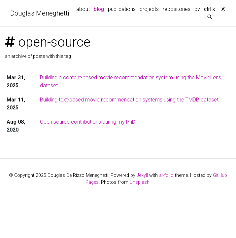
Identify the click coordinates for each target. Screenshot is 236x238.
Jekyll (142, 175)
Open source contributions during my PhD (87, 122)
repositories (176, 9)
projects (149, 9)
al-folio (166, 175)
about (83, 9)
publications (122, 9)
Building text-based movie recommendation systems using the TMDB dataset (129, 100)
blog (99, 9)
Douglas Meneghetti (39, 13)
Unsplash (140, 182)
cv (197, 9)
